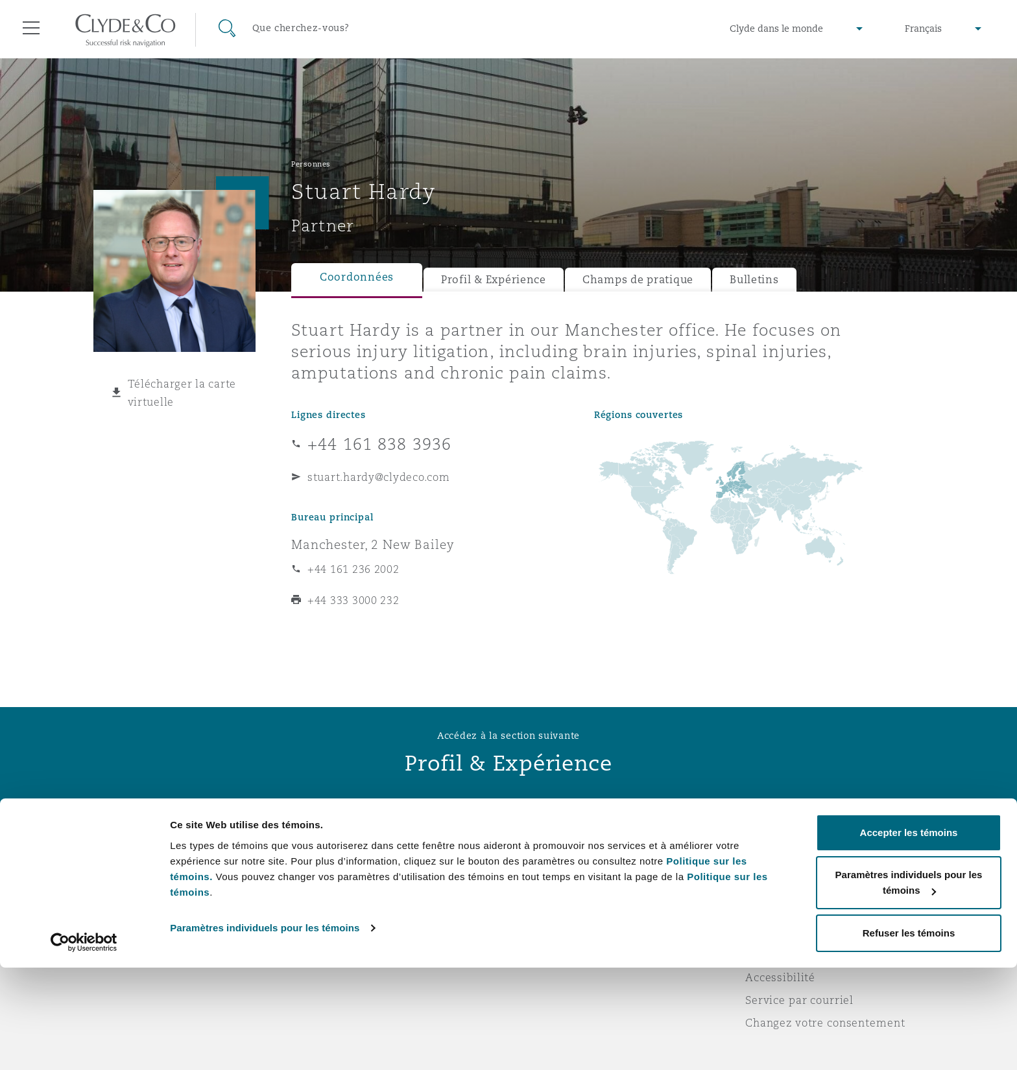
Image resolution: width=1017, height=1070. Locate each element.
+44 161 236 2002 (353, 569)
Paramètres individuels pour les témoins (264, 1030)
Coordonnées (357, 277)
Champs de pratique (637, 279)
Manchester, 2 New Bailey (373, 544)
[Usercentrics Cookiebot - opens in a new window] (84, 1044)
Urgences (560, 864)
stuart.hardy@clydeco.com (378, 477)
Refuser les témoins (909, 1035)
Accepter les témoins (909, 934)
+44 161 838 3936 (379, 444)
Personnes (311, 164)
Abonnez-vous (556, 887)
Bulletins (754, 279)
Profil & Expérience (493, 279)
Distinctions (324, 886)
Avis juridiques (787, 863)
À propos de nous (339, 863)
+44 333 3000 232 (353, 600)
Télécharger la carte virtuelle (182, 392)
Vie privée (773, 886)
